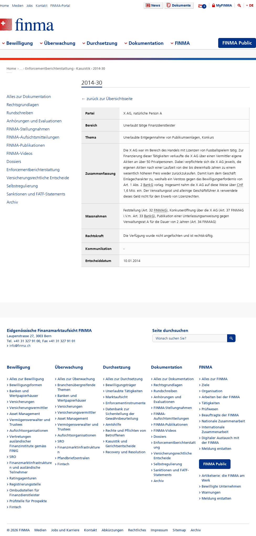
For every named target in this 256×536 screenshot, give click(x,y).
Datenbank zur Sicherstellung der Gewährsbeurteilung (122, 413)
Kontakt (41, 6)
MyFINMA (224, 5)
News (152, 5)
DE (251, 5)
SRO (12, 457)
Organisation (212, 391)
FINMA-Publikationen (26, 145)
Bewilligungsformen (25, 385)
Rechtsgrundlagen (23, 104)
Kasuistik (83, 68)
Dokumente (178, 5)
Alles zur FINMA (214, 379)
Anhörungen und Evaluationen (34, 120)
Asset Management (24, 414)
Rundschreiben (20, 112)
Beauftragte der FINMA (220, 415)
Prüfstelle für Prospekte (28, 501)
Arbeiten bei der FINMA (221, 397)
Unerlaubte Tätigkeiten (124, 391)
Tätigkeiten (211, 403)
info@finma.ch (19, 346)
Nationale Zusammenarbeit (223, 421)
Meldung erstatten (216, 449)
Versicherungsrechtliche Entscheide (38, 177)
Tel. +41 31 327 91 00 (23, 341)
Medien (17, 6)
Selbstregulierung (22, 185)
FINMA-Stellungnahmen (28, 129)
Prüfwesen (210, 409)
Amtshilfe (113, 424)
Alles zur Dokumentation (29, 96)
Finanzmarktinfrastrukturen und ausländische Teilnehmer (30, 467)
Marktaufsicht (117, 397)
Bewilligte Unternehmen (221, 486)
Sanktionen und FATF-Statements (36, 194)
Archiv (12, 202)
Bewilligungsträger (121, 385)
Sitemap (179, 530)
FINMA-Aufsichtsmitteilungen (33, 137)
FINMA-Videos (19, 153)
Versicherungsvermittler (28, 408)
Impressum (159, 530)
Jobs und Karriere (65, 530)
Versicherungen (21, 402)
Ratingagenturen (22, 478)
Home (4, 6)
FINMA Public (214, 464)
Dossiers (14, 161)
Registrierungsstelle (25, 484)
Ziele (205, 385)
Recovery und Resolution (125, 452)
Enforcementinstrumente (125, 403)
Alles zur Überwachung (76, 379)
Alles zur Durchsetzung (124, 379)
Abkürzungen (112, 530)
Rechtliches (137, 530)
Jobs (30, 6)
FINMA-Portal (60, 6)
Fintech (15, 507)
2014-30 (99, 68)
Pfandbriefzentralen (74, 458)
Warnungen (211, 492)
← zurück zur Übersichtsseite (107, 98)
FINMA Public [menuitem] (237, 43)
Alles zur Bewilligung (26, 379)
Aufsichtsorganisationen (28, 431)
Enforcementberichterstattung (49, 68)
